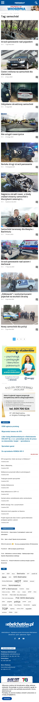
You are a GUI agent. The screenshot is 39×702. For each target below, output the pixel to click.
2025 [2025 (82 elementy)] (8, 573)
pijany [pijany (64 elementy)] (3, 601)
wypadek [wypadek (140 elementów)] (29, 609)
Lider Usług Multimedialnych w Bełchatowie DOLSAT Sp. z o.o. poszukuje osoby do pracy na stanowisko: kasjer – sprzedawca (19, 439)
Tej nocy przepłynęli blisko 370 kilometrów (26, 544)
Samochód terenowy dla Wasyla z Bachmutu (17, 230)
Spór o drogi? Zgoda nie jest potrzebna (15, 539)
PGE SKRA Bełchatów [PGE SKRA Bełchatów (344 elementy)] (25, 598)
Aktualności (11, 691)
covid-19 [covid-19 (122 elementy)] (34, 573)
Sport (18, 691)
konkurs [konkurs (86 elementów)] (4, 585)
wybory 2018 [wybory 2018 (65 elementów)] (20, 608)
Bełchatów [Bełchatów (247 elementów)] (21, 574)
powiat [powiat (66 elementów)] (24, 601)
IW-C (2, 44)
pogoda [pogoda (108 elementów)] (9, 601)
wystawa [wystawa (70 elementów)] (4, 612)
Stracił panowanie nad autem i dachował (16, 262)
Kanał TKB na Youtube (19, 694)
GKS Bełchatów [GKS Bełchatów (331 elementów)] (19, 577)
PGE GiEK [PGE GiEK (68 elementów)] (5, 594)
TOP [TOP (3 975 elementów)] (5, 608)
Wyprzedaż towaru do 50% (12, 431)
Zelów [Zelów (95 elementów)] (10, 612)
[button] (35, 3)
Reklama (24, 691)
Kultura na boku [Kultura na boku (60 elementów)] (6, 592)
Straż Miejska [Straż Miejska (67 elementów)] (17, 605)
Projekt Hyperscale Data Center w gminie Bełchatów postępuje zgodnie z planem (16, 519)
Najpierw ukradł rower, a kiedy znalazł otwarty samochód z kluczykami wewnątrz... (16, 196)
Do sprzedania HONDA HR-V (13, 451)
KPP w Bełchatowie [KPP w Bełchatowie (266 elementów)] (9, 589)
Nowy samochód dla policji (14, 326)
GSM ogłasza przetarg (10, 426)
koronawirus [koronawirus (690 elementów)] (14, 585)
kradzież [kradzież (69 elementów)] (22, 588)
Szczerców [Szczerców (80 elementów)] (27, 605)
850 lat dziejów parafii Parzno (16, 548)
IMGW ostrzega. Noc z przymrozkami (12, 504)
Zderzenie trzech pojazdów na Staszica (13, 511)
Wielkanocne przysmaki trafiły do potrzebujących (15, 472)
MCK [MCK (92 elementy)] (13, 592)
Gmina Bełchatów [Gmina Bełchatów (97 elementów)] (7, 581)
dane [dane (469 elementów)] (4, 577)
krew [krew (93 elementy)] (27, 589)
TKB (30, 691)
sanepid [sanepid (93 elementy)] (4, 605)
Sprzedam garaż (8, 446)
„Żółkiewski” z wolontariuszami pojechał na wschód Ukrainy (16, 295)
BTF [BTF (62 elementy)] (28, 573)
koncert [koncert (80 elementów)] (32, 581)
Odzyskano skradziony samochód (17, 104)
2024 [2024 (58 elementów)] (3, 573)
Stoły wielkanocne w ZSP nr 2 (10, 491)
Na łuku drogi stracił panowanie (16, 164)
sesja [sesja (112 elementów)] (10, 605)
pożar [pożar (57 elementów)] (29, 601)
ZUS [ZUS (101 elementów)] (16, 612)
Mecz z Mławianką (6, 465)
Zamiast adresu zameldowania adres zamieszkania (16, 498)
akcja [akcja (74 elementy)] (13, 573)
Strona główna (4, 13)
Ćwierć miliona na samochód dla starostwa (17, 73)
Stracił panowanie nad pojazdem (17, 41)
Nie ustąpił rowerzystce (12, 134)
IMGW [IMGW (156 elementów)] (25, 581)
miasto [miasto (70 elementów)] (24, 592)
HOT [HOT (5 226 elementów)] (18, 581)
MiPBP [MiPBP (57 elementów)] (30, 592)
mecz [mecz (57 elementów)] (18, 592)
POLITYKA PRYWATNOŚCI (20, 699)
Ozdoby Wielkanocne (7, 485)
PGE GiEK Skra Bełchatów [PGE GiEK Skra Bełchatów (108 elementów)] (18, 595)
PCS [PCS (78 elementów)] (35, 592)
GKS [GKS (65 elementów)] (10, 577)
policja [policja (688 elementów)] (17, 601)
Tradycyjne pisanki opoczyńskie (10, 478)
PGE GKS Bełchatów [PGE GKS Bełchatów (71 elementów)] (7, 598)
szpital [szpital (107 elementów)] (34, 605)
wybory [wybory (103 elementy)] (12, 608)
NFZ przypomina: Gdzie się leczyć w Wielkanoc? (15, 459)
